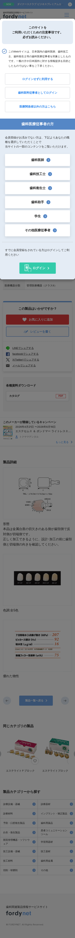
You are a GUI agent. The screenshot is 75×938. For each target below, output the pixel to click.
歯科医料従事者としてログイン (37, 92)
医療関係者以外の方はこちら (37, 106)
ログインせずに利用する (37, 79)
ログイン (39, 268)
